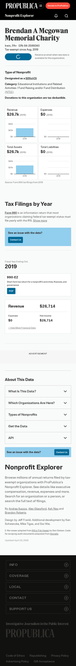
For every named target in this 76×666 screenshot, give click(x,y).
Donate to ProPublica (58, 5)
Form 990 (11, 213)
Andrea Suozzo (18, 508)
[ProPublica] (21, 6)
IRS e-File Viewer (40, 530)
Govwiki (54, 533)
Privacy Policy (60, 655)
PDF (11, 290)
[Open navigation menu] (40, 5)
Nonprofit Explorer (19, 15)
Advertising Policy (17, 661)
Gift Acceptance (44, 661)
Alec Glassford (37, 508)
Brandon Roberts (15, 512)
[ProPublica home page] (30, 633)
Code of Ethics (15, 655)
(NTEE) (9, 92)
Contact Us (15, 239)
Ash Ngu (53, 508)
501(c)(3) (31, 78)
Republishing (38, 655)
